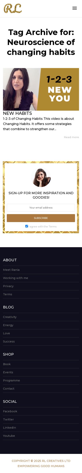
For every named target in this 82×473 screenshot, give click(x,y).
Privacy (8, 286)
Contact (8, 388)
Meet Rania (11, 270)
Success (9, 341)
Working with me (15, 278)
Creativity (10, 317)
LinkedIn (9, 427)
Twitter (8, 419)
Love (6, 333)
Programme (11, 380)
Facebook (10, 411)
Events (8, 372)
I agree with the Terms (42, 226)
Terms (7, 294)
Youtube (9, 436)
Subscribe (41, 218)
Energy (8, 325)
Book (7, 364)
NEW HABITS (17, 113)
